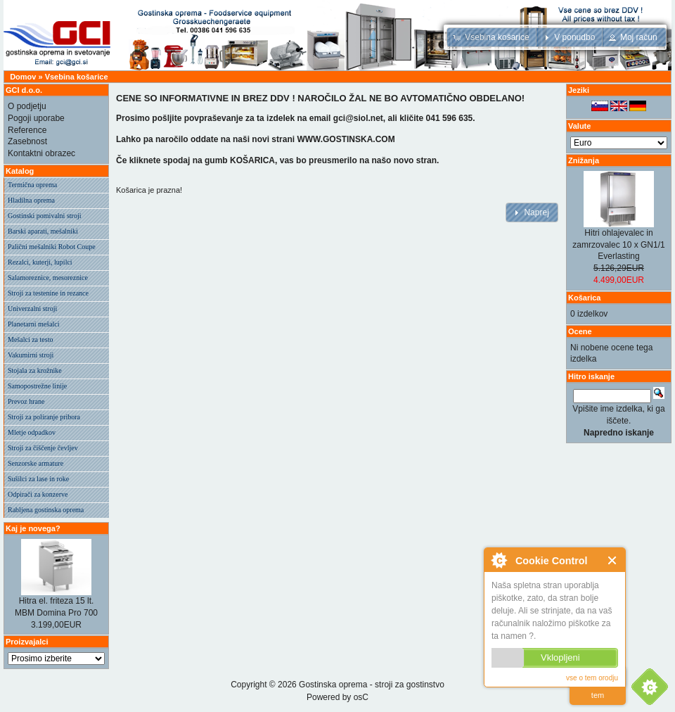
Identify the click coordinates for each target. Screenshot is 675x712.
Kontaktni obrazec (41, 153)
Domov (23, 76)
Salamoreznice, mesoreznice (48, 277)
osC (361, 697)
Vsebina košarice (76, 76)
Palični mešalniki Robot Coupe (52, 246)
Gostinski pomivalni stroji (44, 216)
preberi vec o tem (597, 686)
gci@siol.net (358, 118)
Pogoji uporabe (36, 118)
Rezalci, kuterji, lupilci (40, 262)
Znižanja (583, 160)
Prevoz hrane (26, 401)
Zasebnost (27, 141)
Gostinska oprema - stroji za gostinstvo (371, 684)
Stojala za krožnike (35, 370)
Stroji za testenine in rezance (48, 293)
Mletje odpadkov (32, 432)
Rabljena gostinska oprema (46, 510)
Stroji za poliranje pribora (44, 417)
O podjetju (27, 106)
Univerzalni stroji (32, 308)
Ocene (580, 331)
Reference (27, 130)
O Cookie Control (498, 560)
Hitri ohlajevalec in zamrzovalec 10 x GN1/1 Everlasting (618, 245)
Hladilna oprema (31, 200)
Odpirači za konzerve (38, 494)
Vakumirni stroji (30, 355)
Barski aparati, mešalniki (43, 231)
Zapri (612, 560)
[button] (492, 37)
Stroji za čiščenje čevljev (43, 448)
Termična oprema (32, 185)
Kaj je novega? (33, 528)
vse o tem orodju (592, 678)
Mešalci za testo (30, 339)
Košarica (584, 297)
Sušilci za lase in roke (38, 479)
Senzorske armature (35, 463)
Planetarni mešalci (34, 324)
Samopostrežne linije (37, 386)
